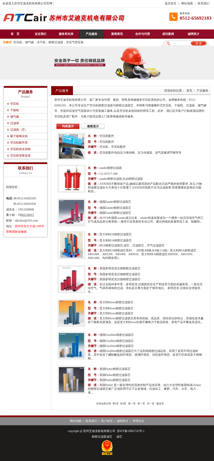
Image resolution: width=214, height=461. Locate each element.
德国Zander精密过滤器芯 (115, 201)
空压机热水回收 (20, 149)
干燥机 (14, 110)
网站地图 (187, 3)
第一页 (132, 403)
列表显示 (68, 126)
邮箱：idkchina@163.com (22, 220)
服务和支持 (66, 34)
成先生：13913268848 (20, 209)
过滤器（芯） (19, 129)
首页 (189, 90)
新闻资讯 (117, 34)
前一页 (141, 403)
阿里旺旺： (13, 187)
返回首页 (170, 3)
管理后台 (138, 421)
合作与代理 (142, 34)
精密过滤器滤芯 (102, 436)
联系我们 (203, 3)
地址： (13, 226)
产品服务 (91, 34)
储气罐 (14, 116)
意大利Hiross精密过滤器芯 (116, 302)
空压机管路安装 (20, 155)
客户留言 (107, 421)
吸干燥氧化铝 (19, 136)
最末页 (160, 403)
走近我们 (40, 34)
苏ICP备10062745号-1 (130, 431)
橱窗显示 (93, 126)
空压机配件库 (19, 142)
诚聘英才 (193, 34)
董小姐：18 (13, 214)
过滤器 (14, 123)
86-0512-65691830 (21, 203)
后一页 (150, 403)
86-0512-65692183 (21, 198)
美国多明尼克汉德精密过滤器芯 (119, 268)
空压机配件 (106, 136)
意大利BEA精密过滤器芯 (115, 234)
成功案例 (168, 34)
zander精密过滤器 (110, 167)
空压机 (14, 103)
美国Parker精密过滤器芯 (115, 369)
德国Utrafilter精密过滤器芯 (116, 334)
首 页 (15, 34)
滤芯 (119, 436)
